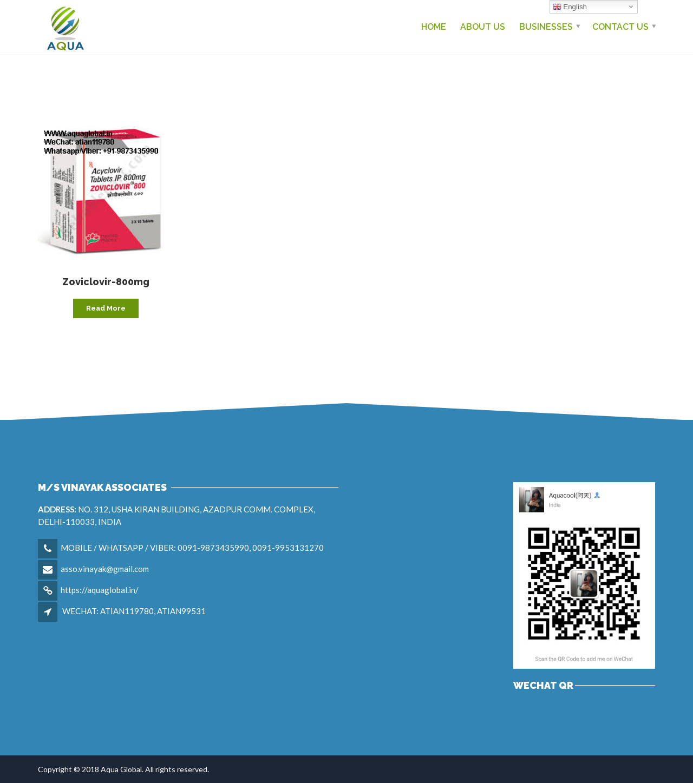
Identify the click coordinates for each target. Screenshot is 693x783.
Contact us (620, 27)
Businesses (546, 27)
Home (433, 27)
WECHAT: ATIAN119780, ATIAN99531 (134, 611)
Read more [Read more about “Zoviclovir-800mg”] (106, 308)
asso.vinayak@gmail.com (105, 569)
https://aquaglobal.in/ (100, 590)
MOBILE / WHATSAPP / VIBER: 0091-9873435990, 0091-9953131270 (192, 547)
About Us (482, 27)
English (570, 7)
